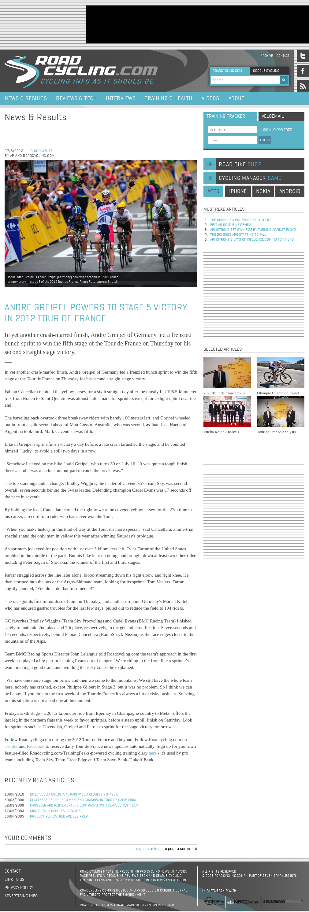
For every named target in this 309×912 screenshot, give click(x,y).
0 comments (42, 151)
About (237, 98)
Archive (267, 55)
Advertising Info (21, 896)
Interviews (121, 98)
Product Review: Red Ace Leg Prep (59, 816)
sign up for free (275, 129)
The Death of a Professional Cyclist (241, 220)
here (153, 753)
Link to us (14, 879)
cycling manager (250, 178)
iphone (238, 191)
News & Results (26, 98)
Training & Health (168, 98)
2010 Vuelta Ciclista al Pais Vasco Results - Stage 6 (74, 794)
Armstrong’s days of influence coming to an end (252, 240)
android (289, 191)
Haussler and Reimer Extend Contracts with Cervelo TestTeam (84, 805)
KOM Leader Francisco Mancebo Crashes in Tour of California (83, 800)
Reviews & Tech (76, 98)
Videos (210, 98)
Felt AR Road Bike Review (231, 225)
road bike (240, 164)
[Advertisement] (105, 24)
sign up (142, 849)
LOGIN (265, 140)
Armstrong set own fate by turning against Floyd (253, 230)
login (158, 849)
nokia (263, 191)
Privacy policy (19, 888)
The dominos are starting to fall (238, 235)
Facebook (35, 746)
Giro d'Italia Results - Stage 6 (55, 811)
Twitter (11, 746)
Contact (283, 55)
